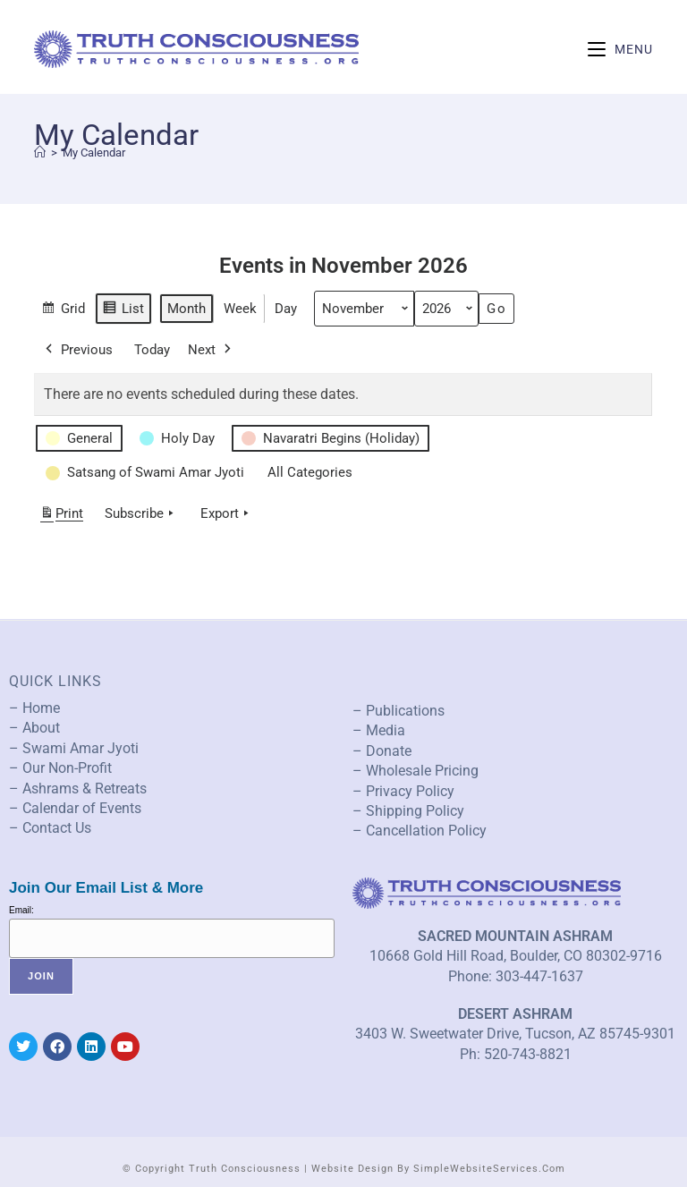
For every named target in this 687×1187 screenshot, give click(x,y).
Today (152, 350)
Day (286, 309)
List (123, 311)
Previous (77, 349)
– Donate (381, 750)
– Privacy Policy (403, 791)
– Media (378, 730)
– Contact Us (50, 827)
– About (34, 727)
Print (61, 516)
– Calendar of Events (75, 808)
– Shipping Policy (408, 810)
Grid (63, 311)
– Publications (398, 710)
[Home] (40, 152)
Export (226, 513)
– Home (34, 707)
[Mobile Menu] (620, 49)
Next (211, 349)
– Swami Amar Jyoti (74, 748)
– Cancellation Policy (419, 830)
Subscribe (141, 513)
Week (240, 309)
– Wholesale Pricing (415, 770)
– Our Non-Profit (60, 767)
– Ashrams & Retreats (78, 788)
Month (186, 309)
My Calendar (94, 152)
